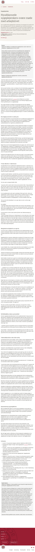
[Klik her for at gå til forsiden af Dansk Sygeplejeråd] (9, 2)
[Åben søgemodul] (19, 2)
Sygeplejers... (5, 6)
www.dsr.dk (15, 99)
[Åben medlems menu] (25, 2)
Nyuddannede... (10, 6)
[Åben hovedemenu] (32, 2)
